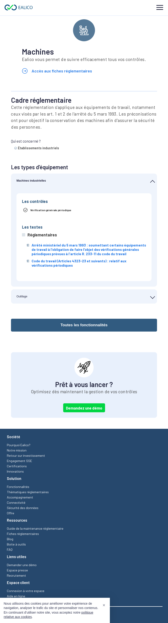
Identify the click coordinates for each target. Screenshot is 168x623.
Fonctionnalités (18, 487)
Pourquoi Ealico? (18, 445)
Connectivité (16, 502)
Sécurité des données (22, 508)
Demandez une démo (84, 408)
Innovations (15, 471)
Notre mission (17, 450)
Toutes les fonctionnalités (84, 325)
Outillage (21, 296)
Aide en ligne (16, 596)
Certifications (17, 466)
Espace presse (17, 570)
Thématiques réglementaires (28, 492)
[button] (104, 605)
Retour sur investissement (26, 455)
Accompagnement (20, 497)
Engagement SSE (19, 461)
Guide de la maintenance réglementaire (35, 528)
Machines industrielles (31, 180)
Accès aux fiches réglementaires (57, 71)
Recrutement (16, 575)
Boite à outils (16, 544)
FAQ (10, 549)
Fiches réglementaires (23, 534)
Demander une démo (22, 565)
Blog (10, 539)
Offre (10, 513)
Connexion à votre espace (25, 591)
